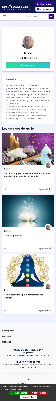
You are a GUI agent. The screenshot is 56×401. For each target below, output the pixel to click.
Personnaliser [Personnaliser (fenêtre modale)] (29, 397)
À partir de (45, 189)
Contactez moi (28, 65)
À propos (7, 336)
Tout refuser (38, 392)
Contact (6, 342)
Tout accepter (19, 392)
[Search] (34, 16)
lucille (7, 168)
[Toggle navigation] (4, 17)
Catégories (8, 330)
